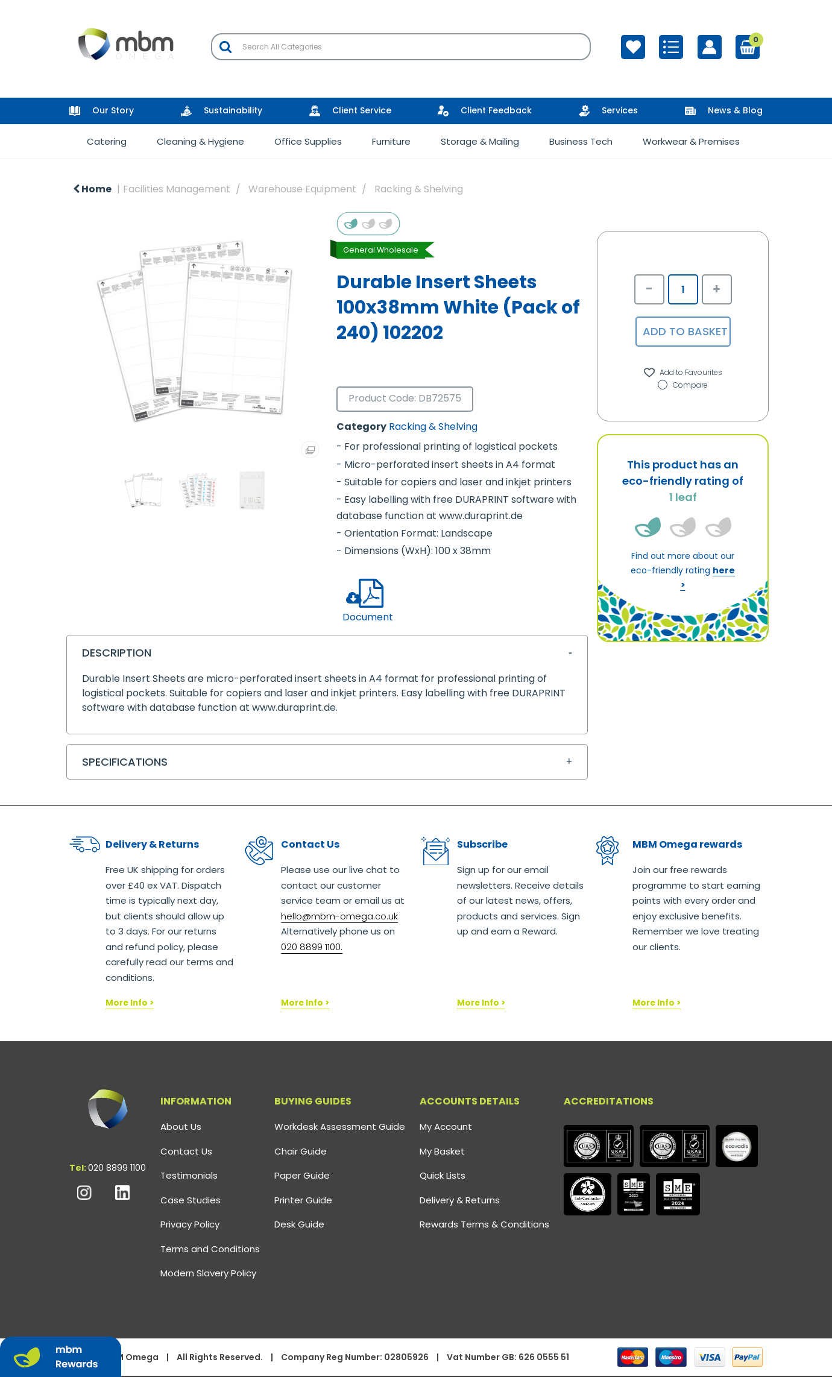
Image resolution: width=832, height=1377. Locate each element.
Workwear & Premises (691, 141)
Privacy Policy (189, 1224)
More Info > (130, 1003)
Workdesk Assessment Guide (339, 1126)
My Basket (442, 1151)
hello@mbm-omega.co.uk (339, 916)
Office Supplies (308, 141)
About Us (180, 1126)
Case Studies (190, 1200)
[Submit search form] (225, 47)
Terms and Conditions (210, 1249)
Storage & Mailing (480, 141)
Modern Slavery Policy (208, 1273)
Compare (683, 385)
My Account (446, 1126)
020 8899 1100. (311, 947)
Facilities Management (176, 189)
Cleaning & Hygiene (200, 141)
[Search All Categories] (401, 46)
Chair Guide (300, 1151)
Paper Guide (302, 1175)
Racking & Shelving (418, 189)
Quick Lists (442, 1175)
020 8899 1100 (117, 1168)
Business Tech (581, 141)
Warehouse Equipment (302, 189)
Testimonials (189, 1175)
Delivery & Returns (460, 1200)
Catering (107, 141)
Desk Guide (299, 1224)
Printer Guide (303, 1200)
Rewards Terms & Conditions (484, 1224)
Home (92, 189)
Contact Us (186, 1151)
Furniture (391, 141)
